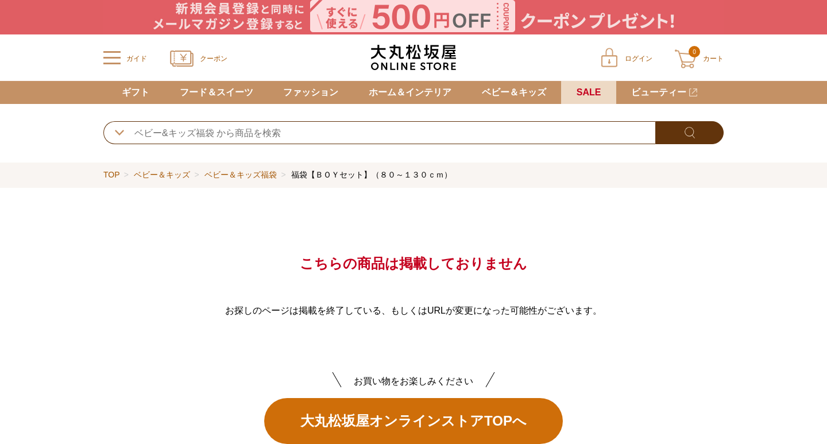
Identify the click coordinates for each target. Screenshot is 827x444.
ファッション (310, 92)
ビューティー (658, 92)
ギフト (135, 92)
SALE (589, 92)
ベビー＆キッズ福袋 (240, 174)
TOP (111, 174)
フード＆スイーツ (216, 92)
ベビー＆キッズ (514, 92)
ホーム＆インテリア (410, 92)
